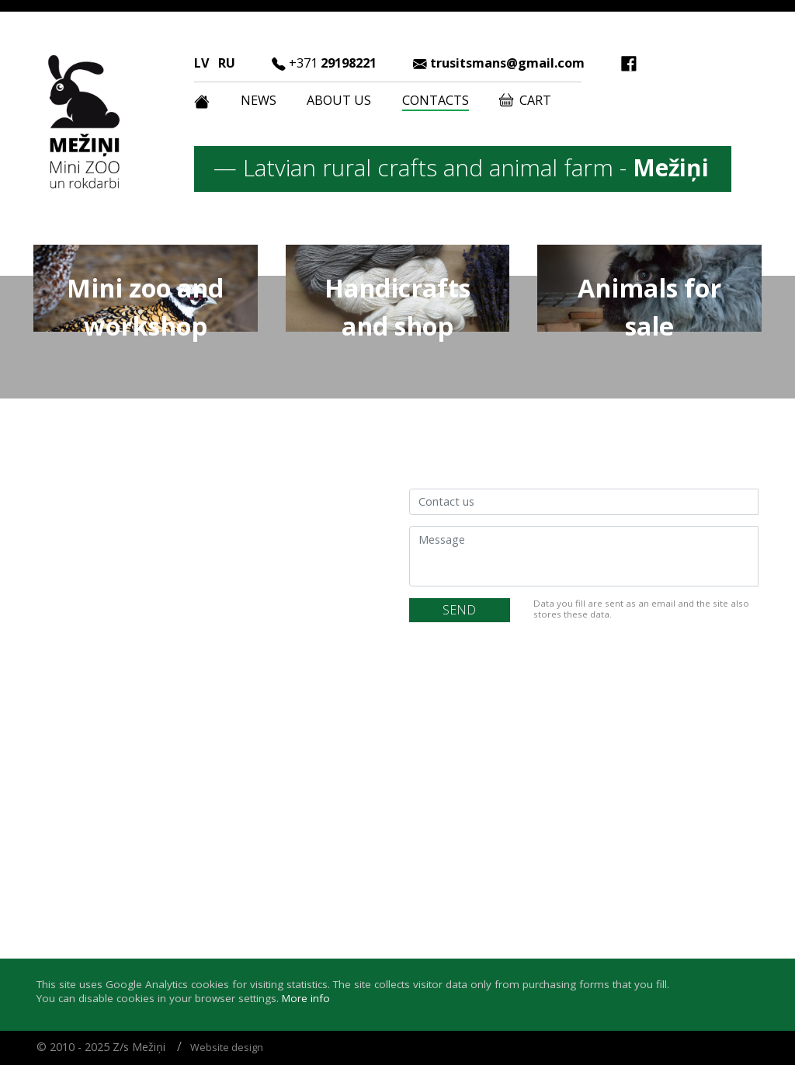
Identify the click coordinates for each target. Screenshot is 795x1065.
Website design (226, 1047)
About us (339, 100)
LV (202, 62)
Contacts (435, 100)
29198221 (333, 62)
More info (306, 998)
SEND (459, 609)
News (258, 100)
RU (226, 62)
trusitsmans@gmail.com (507, 62)
